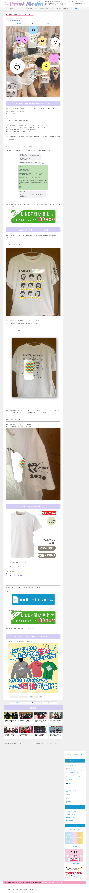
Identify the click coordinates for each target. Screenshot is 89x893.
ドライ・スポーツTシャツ (72, 773)
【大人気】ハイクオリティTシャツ (15, 566)
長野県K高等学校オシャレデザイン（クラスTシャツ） (10, 721)
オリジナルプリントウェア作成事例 (13, 20)
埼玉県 (40, 696)
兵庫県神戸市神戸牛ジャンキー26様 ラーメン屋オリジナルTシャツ (48, 743)
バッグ (68, 794)
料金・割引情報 (28, 8)
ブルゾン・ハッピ (71, 783)
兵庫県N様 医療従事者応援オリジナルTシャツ (14, 743)
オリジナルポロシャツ (71, 769)
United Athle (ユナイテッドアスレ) (73, 811)
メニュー (78, 8)
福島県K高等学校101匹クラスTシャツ (55, 721)
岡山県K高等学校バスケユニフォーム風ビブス (25, 735)
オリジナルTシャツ (71, 765)
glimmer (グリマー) (70, 817)
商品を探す (11, 8)
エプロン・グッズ (71, 791)
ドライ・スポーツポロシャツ (73, 776)
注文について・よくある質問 (61, 8)
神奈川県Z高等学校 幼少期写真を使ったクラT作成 (40, 721)
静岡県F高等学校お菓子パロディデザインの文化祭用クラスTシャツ (55, 735)
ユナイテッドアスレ (23, 696)
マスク (68, 802)
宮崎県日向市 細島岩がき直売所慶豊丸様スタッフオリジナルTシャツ (10, 735)
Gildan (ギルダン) (69, 820)
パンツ (68, 787)
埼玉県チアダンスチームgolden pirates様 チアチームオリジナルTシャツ (25, 722)
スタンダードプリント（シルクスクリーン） (17, 575)
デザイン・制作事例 (44, 8)
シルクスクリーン (14, 696)
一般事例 (31, 696)
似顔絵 (36, 696)
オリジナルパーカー (71, 780)
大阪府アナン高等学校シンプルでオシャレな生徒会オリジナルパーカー (40, 735)
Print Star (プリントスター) (71, 814)
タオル (68, 798)
